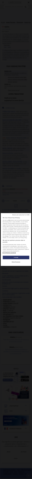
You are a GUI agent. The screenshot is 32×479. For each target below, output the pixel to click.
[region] (16, 239)
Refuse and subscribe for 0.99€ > (21, 214)
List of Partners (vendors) (9, 252)
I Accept (16, 257)
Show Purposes (16, 262)
